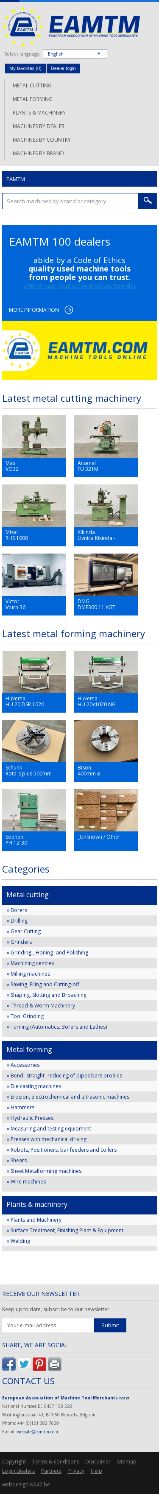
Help (96, 1470)
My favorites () (25, 68)
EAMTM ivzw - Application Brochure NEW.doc (79, 285)
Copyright (14, 1461)
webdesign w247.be (26, 1484)
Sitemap (127, 1461)
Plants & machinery (39, 112)
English (56, 53)
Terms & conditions (55, 1461)
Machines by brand (38, 153)
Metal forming (33, 99)
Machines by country (42, 139)
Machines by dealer (38, 126)
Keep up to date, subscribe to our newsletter (55, 1309)
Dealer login (63, 68)
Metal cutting (32, 85)
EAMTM (71, 26)
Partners (51, 1470)
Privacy (75, 1470)
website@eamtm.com (37, 1432)
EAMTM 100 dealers (59, 241)
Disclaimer (98, 1461)
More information (34, 309)
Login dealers (18, 1470)
